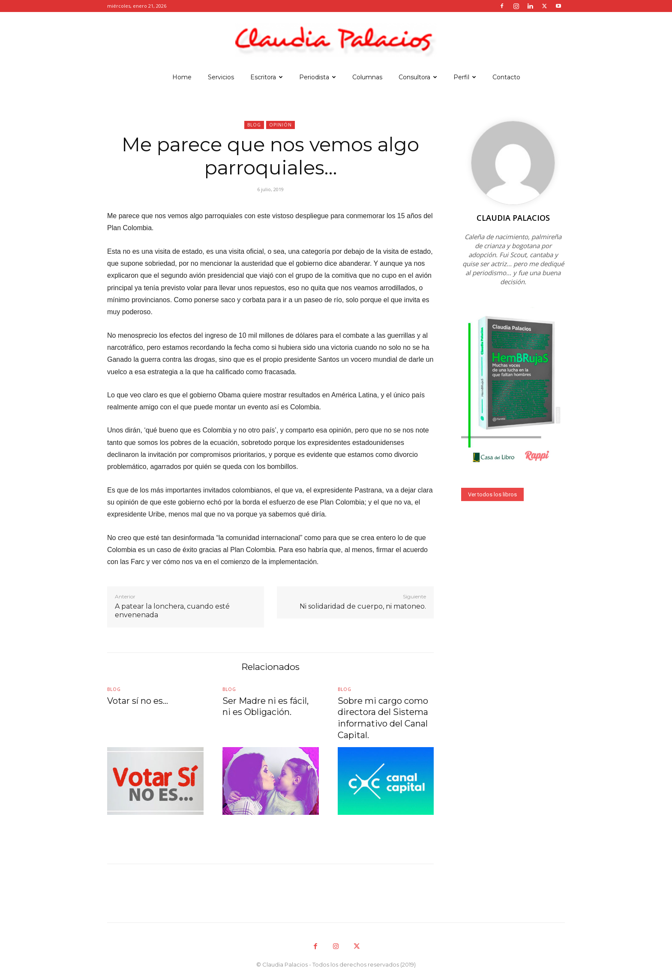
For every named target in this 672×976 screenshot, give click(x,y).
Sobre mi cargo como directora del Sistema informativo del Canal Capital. (382, 717)
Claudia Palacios (513, 218)
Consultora (418, 77)
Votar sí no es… (136, 701)
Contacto (506, 77)
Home (182, 77)
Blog (254, 125)
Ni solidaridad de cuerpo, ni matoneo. (363, 606)
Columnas (367, 77)
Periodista (317, 77)
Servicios (221, 77)
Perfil (464, 77)
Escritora (266, 77)
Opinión (280, 125)
